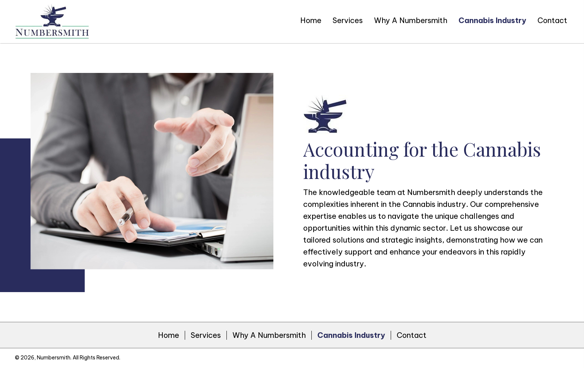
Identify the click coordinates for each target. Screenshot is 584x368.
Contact (411, 335)
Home (168, 335)
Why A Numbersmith (269, 335)
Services (206, 335)
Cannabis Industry (351, 335)
